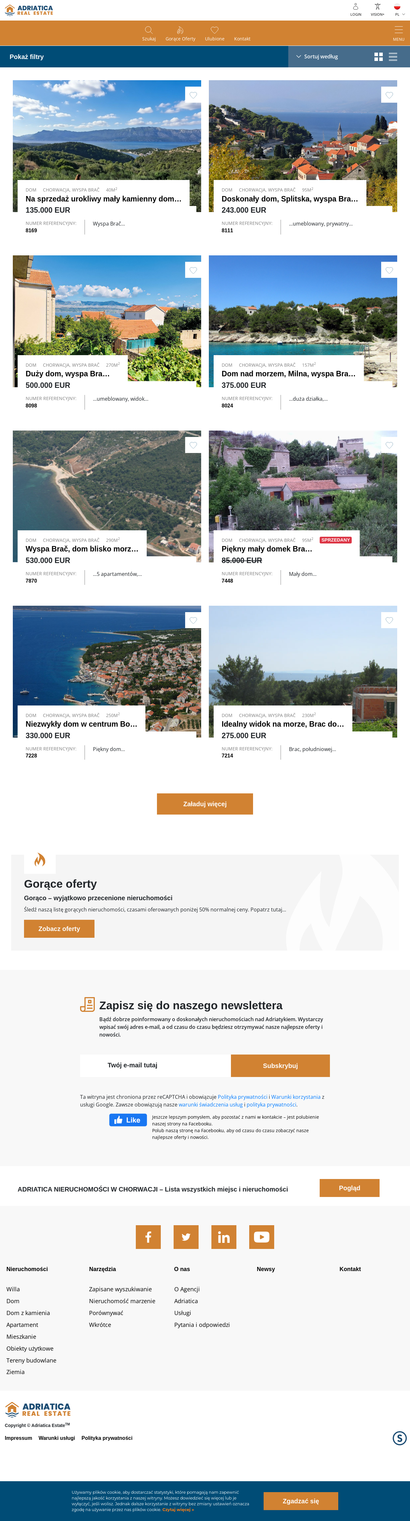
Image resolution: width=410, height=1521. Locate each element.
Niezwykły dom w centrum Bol (79, 757)
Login (355, 14)
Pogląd (349, 1234)
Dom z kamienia (28, 1359)
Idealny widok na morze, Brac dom (282, 757)
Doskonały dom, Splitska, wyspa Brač (288, 199)
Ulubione (215, 39)
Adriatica (186, 1348)
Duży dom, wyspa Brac (66, 387)
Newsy (266, 1316)
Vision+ (377, 14)
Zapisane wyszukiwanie (120, 1336)
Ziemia (15, 1419)
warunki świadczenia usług (211, 1151)
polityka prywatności (271, 1151)
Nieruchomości (27, 1316)
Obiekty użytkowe (29, 1395)
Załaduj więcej (205, 850)
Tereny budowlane (31, 1407)
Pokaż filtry (27, 56)
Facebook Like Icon (128, 1166)
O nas (182, 1316)
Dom (13, 1348)
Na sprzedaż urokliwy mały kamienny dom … (105, 199)
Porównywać (106, 1359)
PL (397, 14)
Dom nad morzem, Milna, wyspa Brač (287, 387)
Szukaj (149, 39)
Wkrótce (100, 1371)
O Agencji (187, 1336)
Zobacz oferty (59, 975)
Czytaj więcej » (177, 1509)
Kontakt (242, 39)
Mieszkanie (21, 1383)
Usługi (182, 1359)
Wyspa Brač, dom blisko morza (80, 568)
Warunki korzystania (296, 1143)
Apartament (22, 1371)
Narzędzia (102, 1316)
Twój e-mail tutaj (132, 1111)
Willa (13, 1336)
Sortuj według (321, 56)
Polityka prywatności (242, 1143)
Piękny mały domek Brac (265, 568)
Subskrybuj (280, 1112)
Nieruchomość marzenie (122, 1348)
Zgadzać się (301, 1501)
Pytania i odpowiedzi (202, 1371)
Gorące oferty (180, 39)
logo (29, 10)
